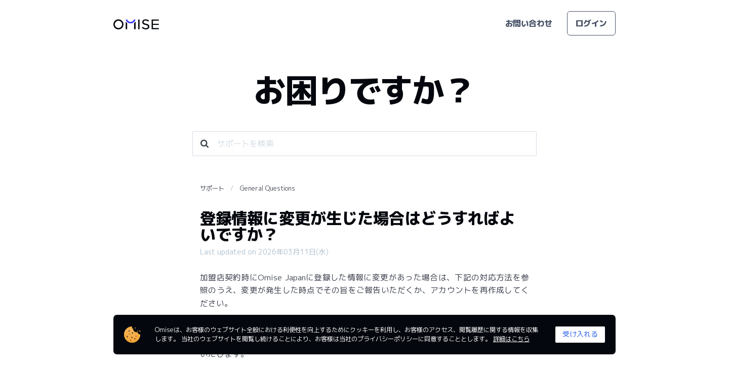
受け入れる (580, 334)
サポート (212, 188)
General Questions (267, 188)
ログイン (591, 23)
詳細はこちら (511, 339)
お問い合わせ (528, 23)
